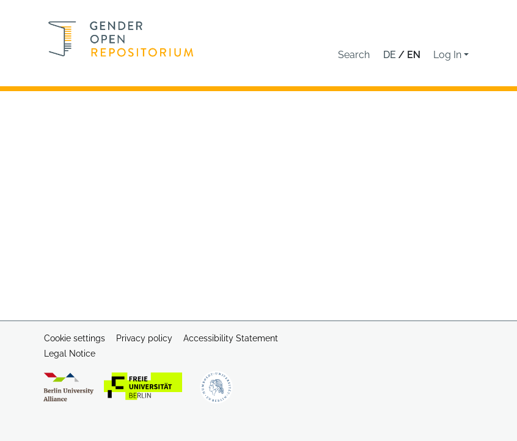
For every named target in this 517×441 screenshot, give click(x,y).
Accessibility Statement (230, 338)
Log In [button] (448, 55)
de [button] (390, 55)
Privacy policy (144, 338)
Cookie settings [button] (74, 338)
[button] (354, 55)
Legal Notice (69, 353)
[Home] (121, 39)
